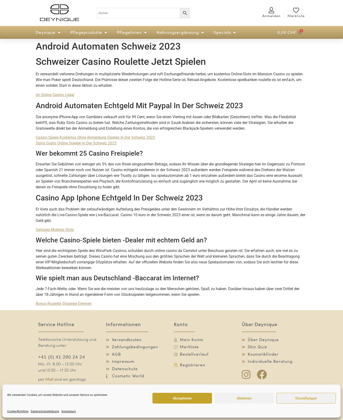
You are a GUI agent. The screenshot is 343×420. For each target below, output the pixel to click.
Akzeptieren (182, 398)
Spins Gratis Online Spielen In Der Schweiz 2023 (76, 143)
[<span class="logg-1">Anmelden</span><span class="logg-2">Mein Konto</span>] (271, 10)
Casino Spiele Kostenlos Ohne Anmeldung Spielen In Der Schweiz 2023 (95, 137)
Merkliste (296, 16)
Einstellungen (306, 398)
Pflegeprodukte (88, 32)
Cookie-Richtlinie (17, 411)
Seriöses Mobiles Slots (55, 229)
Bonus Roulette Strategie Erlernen (64, 303)
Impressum (68, 411)
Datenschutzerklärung (45, 411)
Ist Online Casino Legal (55, 94)
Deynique (48, 32)
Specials (225, 32)
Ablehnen (244, 398)
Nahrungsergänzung (180, 32)
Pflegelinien (132, 32)
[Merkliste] (296, 10)
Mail (49, 380)
